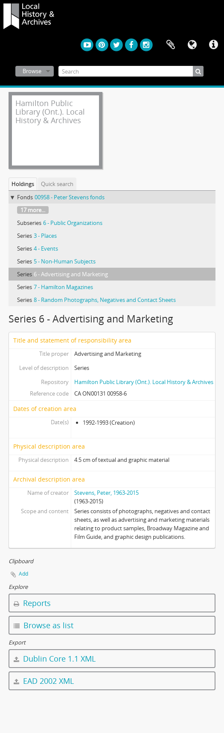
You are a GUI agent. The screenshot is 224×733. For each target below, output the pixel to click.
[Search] (131, 71)
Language (192, 45)
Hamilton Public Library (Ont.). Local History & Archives (143, 382)
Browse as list (43, 625)
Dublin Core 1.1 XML (55, 658)
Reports (32, 603)
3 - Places (45, 235)
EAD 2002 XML (44, 681)
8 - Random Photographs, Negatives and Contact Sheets (105, 300)
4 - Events (46, 248)
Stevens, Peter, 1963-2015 (106, 493)
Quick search (57, 184)
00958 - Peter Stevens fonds (70, 197)
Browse (32, 71)
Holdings (23, 184)
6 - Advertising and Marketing (71, 274)
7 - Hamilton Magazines (63, 287)
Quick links (213, 45)
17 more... (32, 210)
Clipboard (170, 45)
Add (23, 573)
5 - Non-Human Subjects (65, 261)
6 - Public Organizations (72, 223)
